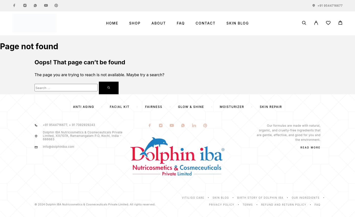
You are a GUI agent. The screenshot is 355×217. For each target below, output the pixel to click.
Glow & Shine (191, 107)
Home (112, 23)
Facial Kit (120, 107)
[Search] (304, 23)
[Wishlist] (328, 23)
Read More (310, 147)
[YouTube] (46, 5)
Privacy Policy (221, 204)
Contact (206, 23)
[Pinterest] (56, 5)
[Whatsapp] (35, 5)
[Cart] (340, 23)
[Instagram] (25, 5)
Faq (317, 204)
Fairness (153, 107)
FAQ (181, 23)
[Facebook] (14, 5)
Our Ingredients (306, 197)
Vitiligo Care (193, 197)
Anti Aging (83, 107)
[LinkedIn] (194, 126)
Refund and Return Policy (283, 204)
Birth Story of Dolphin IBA (260, 197)
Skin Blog (238, 23)
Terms (248, 204)
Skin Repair (271, 107)
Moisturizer (232, 107)
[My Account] (316, 23)
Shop (135, 23)
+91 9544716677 (330, 5)
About (158, 23)
